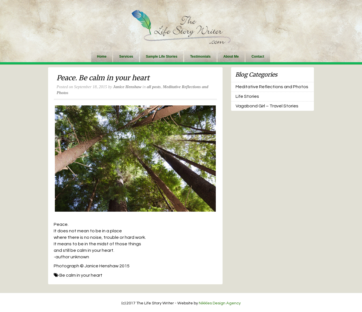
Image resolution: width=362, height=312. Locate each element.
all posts (154, 86)
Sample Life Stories (161, 56)
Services (126, 56)
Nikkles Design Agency (220, 303)
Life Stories (247, 96)
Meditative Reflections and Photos (272, 86)
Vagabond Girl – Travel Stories (267, 106)
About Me (231, 56)
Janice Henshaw (127, 86)
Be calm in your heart (80, 275)
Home (101, 56)
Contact (257, 56)
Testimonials (200, 56)
